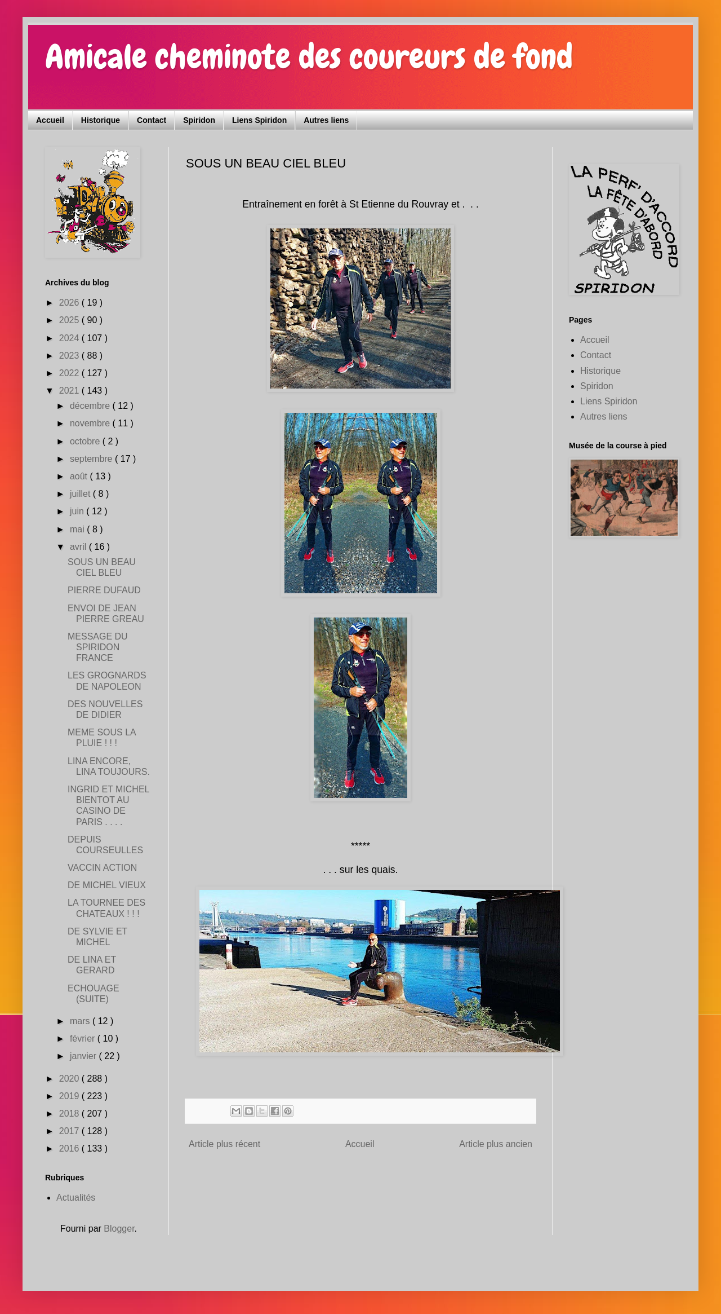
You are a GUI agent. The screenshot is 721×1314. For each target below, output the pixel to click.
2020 (70, 1078)
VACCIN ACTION (102, 867)
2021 (70, 390)
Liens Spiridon (259, 120)
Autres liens (326, 120)
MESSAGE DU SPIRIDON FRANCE (98, 647)
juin (78, 511)
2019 (70, 1096)
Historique (100, 120)
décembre (91, 406)
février (83, 1038)
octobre (86, 441)
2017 (70, 1131)
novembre (91, 423)
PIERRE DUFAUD (104, 590)
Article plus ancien (495, 1144)
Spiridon (199, 120)
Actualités (75, 1197)
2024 (70, 338)
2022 (70, 373)
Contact (151, 120)
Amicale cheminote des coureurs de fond (309, 56)
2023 (70, 355)
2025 (70, 320)
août (80, 476)
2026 (70, 302)
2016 (70, 1148)
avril (79, 547)
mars (81, 1021)
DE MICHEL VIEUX (107, 885)
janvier (84, 1056)
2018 (70, 1113)
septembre (92, 459)
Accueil (50, 120)
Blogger (119, 1228)
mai (78, 529)
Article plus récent (224, 1144)
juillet (81, 494)
